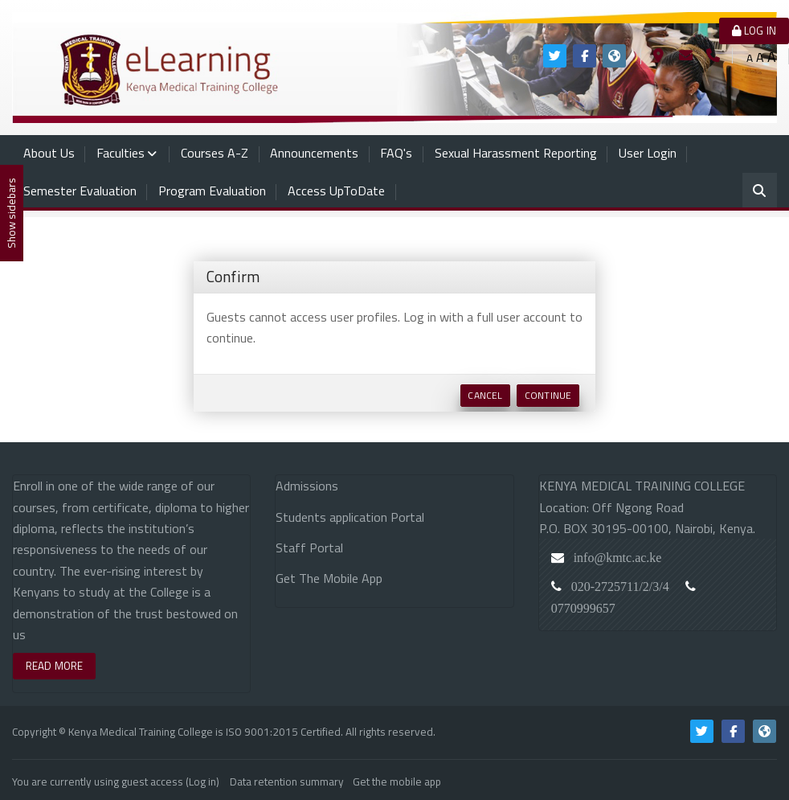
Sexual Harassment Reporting (516, 152)
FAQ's (396, 152)
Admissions (307, 485)
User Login (648, 152)
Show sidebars (11, 213)
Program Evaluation (212, 190)
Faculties (120, 152)
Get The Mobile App (329, 578)
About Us (49, 152)
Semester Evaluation (80, 190)
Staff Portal (309, 547)
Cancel (485, 395)
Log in (754, 31)
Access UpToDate (336, 190)
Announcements (314, 152)
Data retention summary (287, 778)
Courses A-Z (214, 152)
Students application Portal (350, 517)
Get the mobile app (397, 778)
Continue (548, 395)
